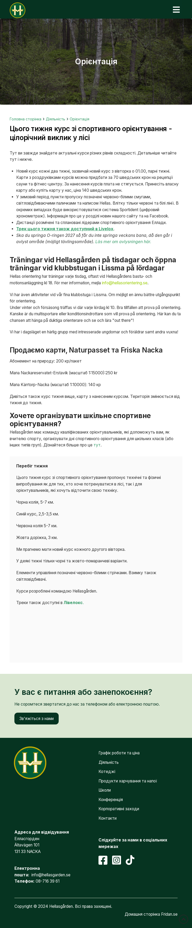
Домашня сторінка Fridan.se (151, 914)
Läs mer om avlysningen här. (123, 241)
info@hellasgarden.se (50, 874)
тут (97, 444)
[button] (176, 10)
